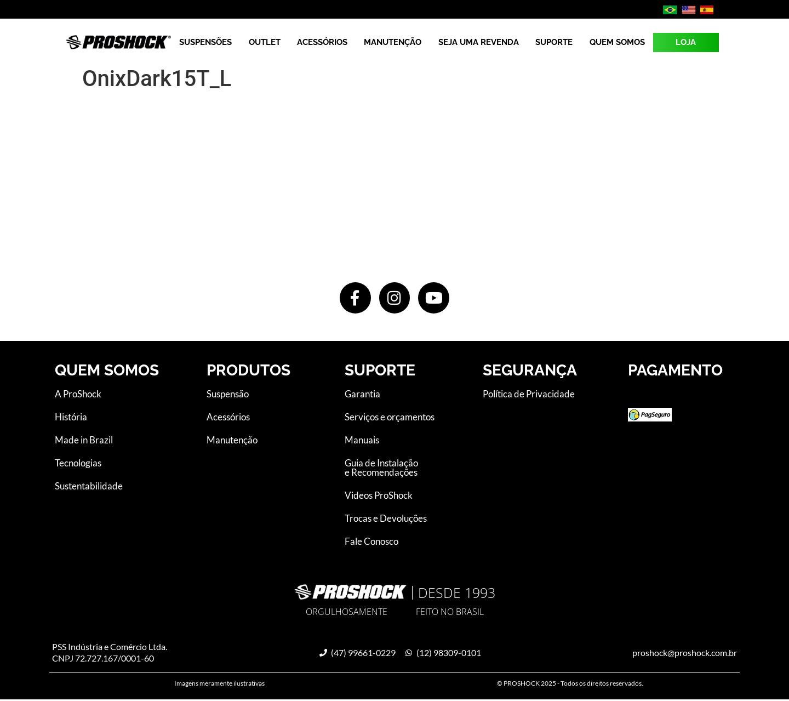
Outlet (265, 42)
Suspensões (205, 42)
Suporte (554, 42)
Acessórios (322, 42)
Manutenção (392, 42)
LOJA (686, 42)
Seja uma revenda (478, 42)
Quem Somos (617, 42)
